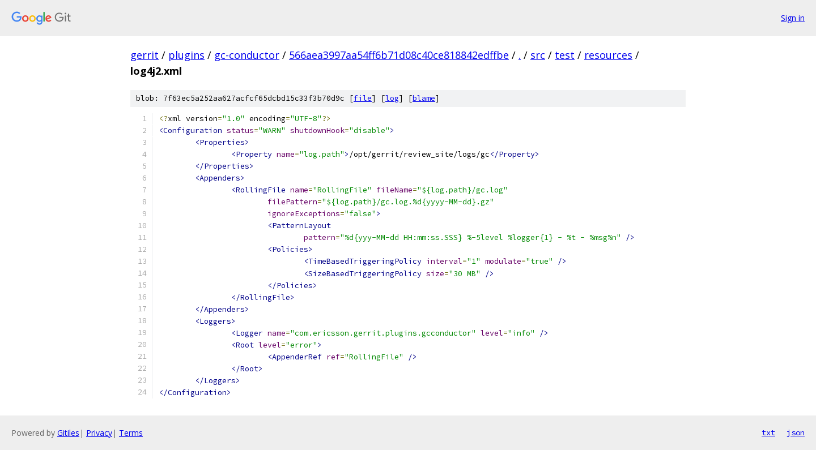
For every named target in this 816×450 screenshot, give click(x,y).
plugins (186, 55)
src (537, 55)
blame (424, 98)
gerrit (144, 55)
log (392, 98)
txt (768, 432)
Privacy (99, 432)
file (363, 98)
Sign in (793, 17)
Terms (131, 432)
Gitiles (68, 432)
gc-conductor (246, 55)
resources (608, 55)
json (796, 432)
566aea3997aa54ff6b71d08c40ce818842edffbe (399, 55)
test (565, 55)
